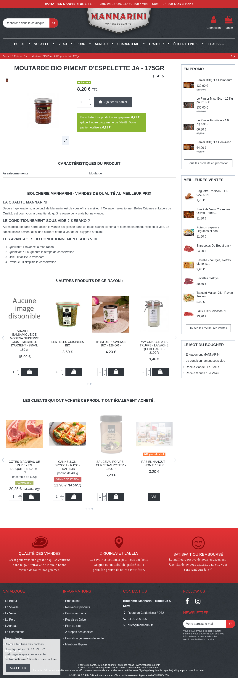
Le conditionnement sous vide (205, 360)
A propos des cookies (79, 632)
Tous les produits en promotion (208, 163)
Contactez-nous (75, 613)
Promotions (72, 600)
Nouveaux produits (77, 607)
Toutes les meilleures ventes (208, 328)
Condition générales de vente (84, 638)
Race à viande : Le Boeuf (202, 367)
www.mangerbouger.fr (148, 664)
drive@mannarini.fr (140, 625)
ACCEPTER (18, 668)
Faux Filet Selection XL (212, 311)
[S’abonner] (230, 624)
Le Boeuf (11, 600)
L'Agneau (11, 625)
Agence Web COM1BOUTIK (154, 675)
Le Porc (10, 619)
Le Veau (10, 613)
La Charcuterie (15, 632)
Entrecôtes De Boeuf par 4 (214, 245)
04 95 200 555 (137, 618)
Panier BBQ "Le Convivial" (214, 142)
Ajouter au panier (113, 102)
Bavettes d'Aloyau (208, 278)
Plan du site (73, 625)
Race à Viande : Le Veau (202, 373)
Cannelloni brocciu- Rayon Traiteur (154, 465)
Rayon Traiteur (15, 638)
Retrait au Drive (75, 619)
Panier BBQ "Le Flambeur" (214, 80)
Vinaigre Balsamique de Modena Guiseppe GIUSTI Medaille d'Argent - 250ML (24, 338)
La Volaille (12, 607)
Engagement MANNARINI (203, 354)
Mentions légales (76, 644)
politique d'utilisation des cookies (35, 659)
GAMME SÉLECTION (24, 479)
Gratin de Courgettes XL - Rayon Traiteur (24, 465)
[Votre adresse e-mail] (204, 624)
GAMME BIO (111, 482)
